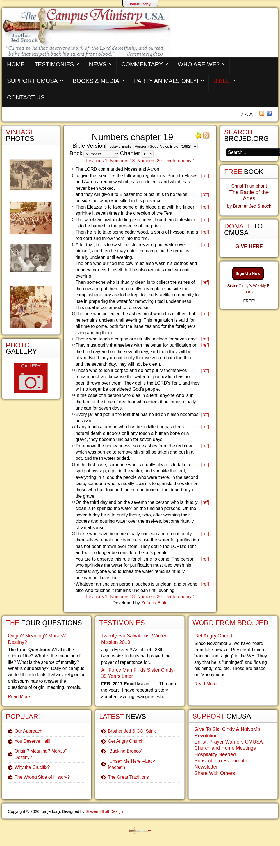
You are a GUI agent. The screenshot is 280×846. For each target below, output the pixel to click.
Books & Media (96, 80)
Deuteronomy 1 (179, 160)
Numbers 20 (149, 160)
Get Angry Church (126, 741)
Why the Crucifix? (32, 767)
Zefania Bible (154, 602)
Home (15, 64)
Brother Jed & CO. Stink (132, 731)
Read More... (21, 696)
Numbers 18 (122, 160)
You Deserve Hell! (32, 741)
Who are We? (199, 64)
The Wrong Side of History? (42, 777)
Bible (221, 80)
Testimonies (54, 64)
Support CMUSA (32, 80)
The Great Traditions (128, 777)
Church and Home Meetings (225, 748)
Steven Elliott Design (104, 811)
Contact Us (25, 97)
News (97, 64)
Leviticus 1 (97, 160)
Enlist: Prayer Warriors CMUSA (228, 742)
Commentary (142, 64)
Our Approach (28, 731)
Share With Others (214, 773)
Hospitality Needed (215, 754)
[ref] (205, 175)
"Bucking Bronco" (125, 751)
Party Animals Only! (166, 80)
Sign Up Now (248, 273)
